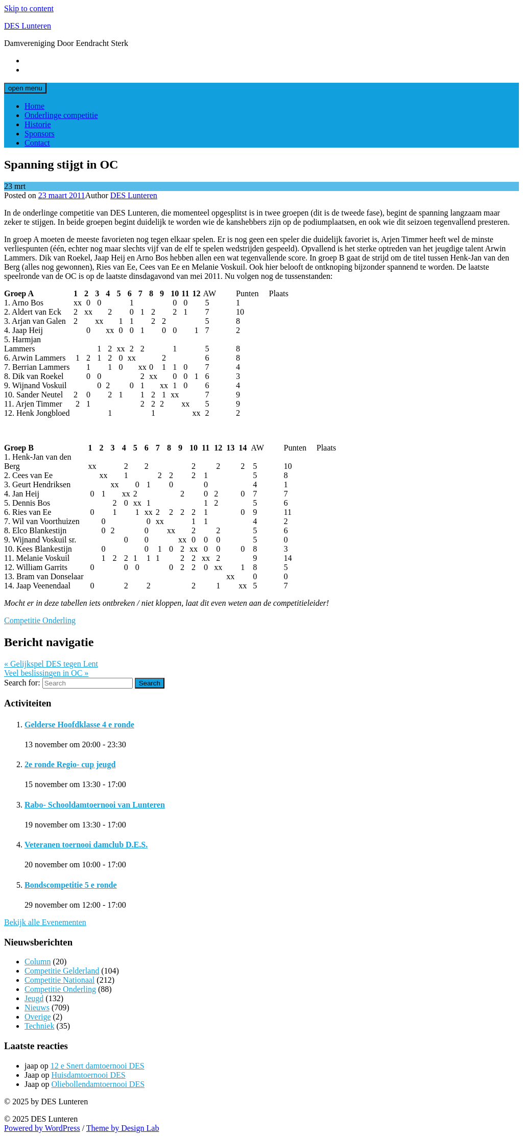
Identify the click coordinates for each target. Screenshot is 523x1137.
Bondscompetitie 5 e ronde (71, 885)
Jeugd (34, 998)
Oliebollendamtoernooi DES (98, 1084)
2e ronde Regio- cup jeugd (70, 764)
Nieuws (37, 1007)
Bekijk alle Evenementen (45, 922)
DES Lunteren (27, 25)
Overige (38, 1016)
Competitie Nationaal (59, 980)
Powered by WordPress (42, 1128)
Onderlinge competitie (61, 115)
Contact (37, 142)
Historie (38, 124)
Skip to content (29, 8)
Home (34, 106)
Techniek (39, 1026)
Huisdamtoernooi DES (88, 1075)
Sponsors (40, 133)
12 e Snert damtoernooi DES (98, 1065)
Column (38, 961)
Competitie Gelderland (62, 970)
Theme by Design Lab (122, 1128)
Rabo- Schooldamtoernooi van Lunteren (95, 804)
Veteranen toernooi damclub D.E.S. (86, 844)
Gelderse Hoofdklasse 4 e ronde (79, 724)
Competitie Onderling (40, 620)
